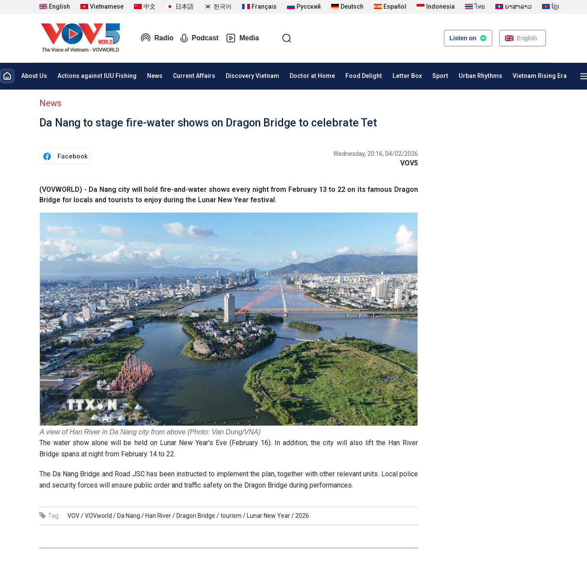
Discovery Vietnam (252, 75)
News (155, 75)
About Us (34, 75)
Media (242, 38)
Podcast (199, 38)
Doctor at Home (312, 75)
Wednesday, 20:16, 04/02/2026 (375, 153)
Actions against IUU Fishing (97, 75)
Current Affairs (194, 75)
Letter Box (407, 75)
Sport (440, 75)
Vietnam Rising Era (540, 75)
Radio (156, 38)
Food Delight (363, 75)
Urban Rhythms (480, 75)
